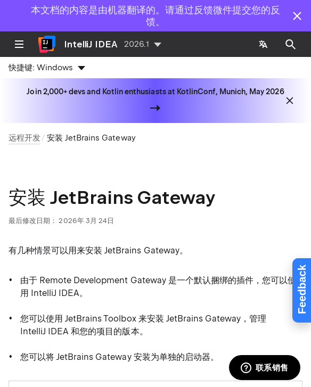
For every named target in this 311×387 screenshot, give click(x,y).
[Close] (297, 15)
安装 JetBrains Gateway (91, 138)
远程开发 (24, 138)
